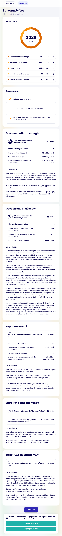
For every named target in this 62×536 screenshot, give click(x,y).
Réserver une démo (31, 523)
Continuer (31, 510)
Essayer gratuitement (31, 529)
